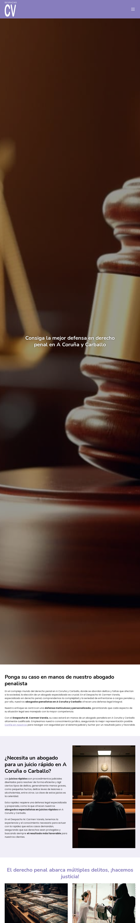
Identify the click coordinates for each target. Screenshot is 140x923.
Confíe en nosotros (16, 725)
